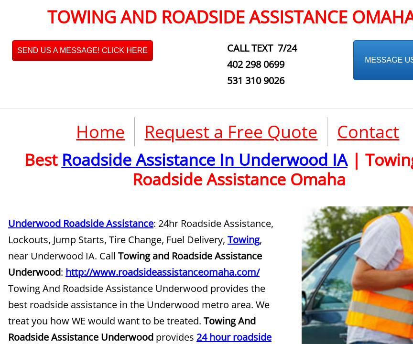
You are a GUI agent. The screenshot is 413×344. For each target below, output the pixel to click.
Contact (368, 131)
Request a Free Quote (230, 131)
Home (100, 131)
